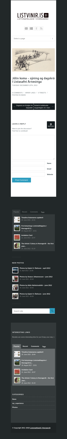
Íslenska (31, 28)
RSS (41, 28)
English (26, 28)
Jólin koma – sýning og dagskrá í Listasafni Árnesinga (33, 80)
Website (50, 174)
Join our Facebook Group (36, 28)
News (23, 95)
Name (49, 163)
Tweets (42, 93)
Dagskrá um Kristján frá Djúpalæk (24, 107)
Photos (15, 407)
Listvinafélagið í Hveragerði (40, 428)
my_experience (18, 403)
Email (49, 169)
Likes (30, 93)
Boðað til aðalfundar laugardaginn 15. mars (42, 107)
